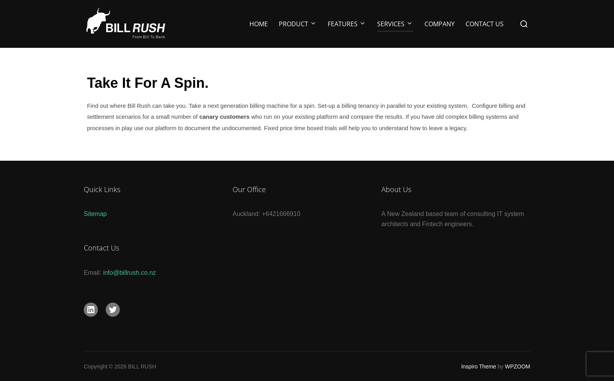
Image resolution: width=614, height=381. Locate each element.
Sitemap (95, 213)
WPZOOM (517, 366)
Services (395, 24)
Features (347, 24)
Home (258, 24)
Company (439, 24)
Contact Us (485, 24)
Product (298, 24)
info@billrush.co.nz (129, 272)
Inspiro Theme (478, 366)
